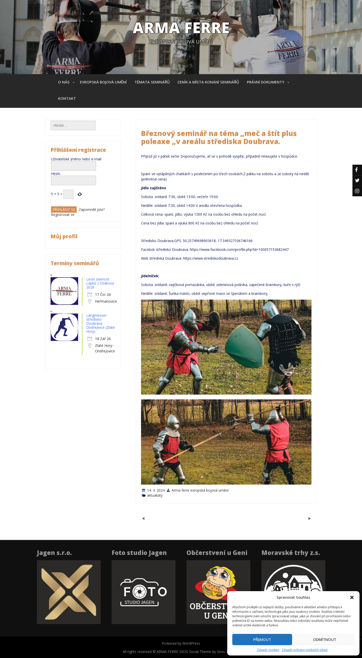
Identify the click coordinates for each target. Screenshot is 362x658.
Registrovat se (62, 214)
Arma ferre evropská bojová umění (200, 490)
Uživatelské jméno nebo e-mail (76, 159)
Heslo (55, 173)
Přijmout (262, 639)
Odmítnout (324, 639)
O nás (64, 81)
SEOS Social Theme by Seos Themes (209, 651)
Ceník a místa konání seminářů (208, 81)
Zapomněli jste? (92, 209)
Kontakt (67, 98)
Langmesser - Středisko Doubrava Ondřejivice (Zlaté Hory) (100, 323)
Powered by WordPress (181, 643)
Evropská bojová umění (103, 81)
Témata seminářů (152, 81)
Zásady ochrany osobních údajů (305, 650)
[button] (351, 597)
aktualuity (155, 495)
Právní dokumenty (265, 81)
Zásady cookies (268, 650)
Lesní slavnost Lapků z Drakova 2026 (100, 283)
